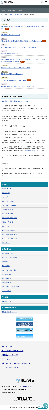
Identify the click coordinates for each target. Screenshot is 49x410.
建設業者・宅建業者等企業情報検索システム (15, 101)
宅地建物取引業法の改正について (10, 35)
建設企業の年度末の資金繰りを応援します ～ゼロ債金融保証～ (19, 47)
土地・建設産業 (18, 14)
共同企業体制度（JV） (8, 209)
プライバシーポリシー (8, 347)
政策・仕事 (9, 14)
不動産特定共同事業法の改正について (12, 74)
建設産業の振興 (6, 282)
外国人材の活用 (6, 291)
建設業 (3, 10)
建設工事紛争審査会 (7, 213)
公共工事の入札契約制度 (9, 205)
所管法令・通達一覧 (7, 222)
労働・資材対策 (6, 278)
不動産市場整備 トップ (9, 312)
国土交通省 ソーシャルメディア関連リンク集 (15, 363)
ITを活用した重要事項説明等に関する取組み (13, 80)
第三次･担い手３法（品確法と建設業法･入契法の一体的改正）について (21, 41)
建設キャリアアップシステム (10, 257)
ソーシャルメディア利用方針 (10, 367)
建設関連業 (5, 261)
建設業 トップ (6, 188)
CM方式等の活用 (6, 274)
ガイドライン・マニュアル (9, 238)
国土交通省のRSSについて (9, 355)
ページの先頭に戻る (43, 406)
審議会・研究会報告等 (8, 230)
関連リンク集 (5, 359)
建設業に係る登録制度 (8, 201)
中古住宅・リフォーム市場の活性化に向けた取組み (15, 68)
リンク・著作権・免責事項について (12, 351)
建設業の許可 (6, 193)
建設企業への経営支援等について (10, 53)
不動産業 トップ (7, 301)
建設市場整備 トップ (8, 253)
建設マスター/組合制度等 (9, 270)
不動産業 (19, 10)
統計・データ (6, 243)
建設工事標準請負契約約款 (9, 234)
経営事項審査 (6, 197)
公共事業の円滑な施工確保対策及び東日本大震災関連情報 (17, 86)
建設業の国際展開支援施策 (9, 218)
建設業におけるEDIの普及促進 (10, 286)
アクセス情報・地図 (25, 386)
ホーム (3, 14)
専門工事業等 (6, 266)
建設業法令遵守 (6, 226)
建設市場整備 (11, 10)
